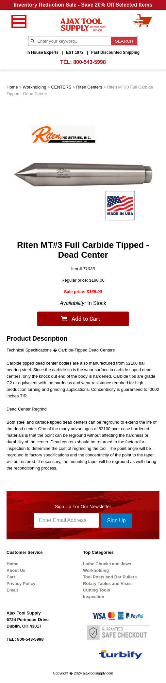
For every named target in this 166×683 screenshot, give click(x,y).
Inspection (93, 596)
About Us (16, 570)
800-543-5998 (89, 62)
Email (12, 590)
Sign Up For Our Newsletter (83, 506)
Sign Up (116, 520)
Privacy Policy (21, 583)
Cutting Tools (96, 590)
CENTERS (61, 87)
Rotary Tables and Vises (107, 583)
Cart (11, 576)
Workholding (34, 87)
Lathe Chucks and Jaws (107, 563)
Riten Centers (89, 87)
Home (12, 87)
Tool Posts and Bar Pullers (110, 576)
